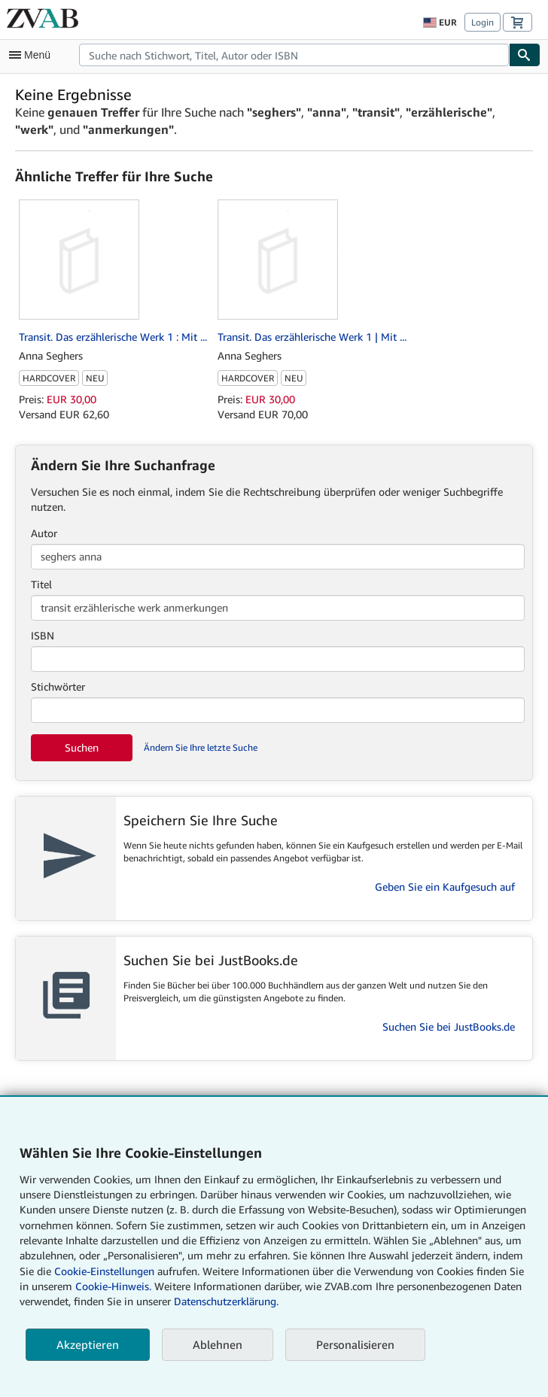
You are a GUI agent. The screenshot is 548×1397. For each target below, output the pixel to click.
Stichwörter (58, 686)
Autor (44, 533)
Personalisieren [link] (355, 1344)
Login (482, 22)
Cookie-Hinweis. (113, 1286)
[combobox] (294, 55)
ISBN (42, 635)
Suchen (82, 747)
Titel (41, 584)
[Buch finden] (525, 55)
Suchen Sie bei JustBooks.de (448, 1026)
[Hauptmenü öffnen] (33, 55)
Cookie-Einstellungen (104, 1271)
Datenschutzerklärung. (226, 1301)
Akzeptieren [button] (87, 1344)
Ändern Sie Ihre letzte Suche (200, 747)
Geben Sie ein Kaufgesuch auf (445, 886)
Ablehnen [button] (217, 1344)
